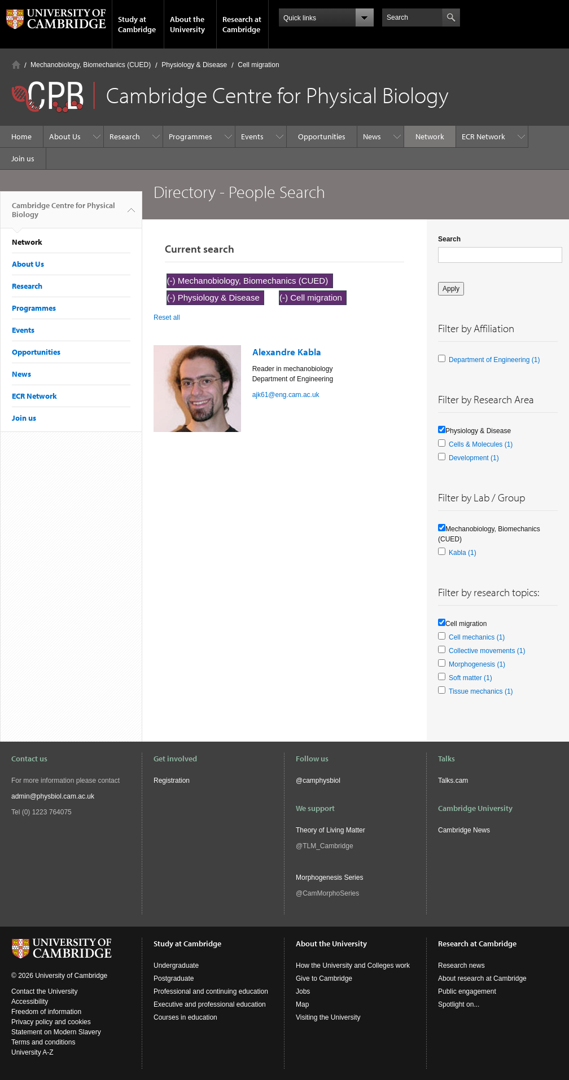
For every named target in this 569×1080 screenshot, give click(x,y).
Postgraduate (174, 978)
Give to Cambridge (324, 978)
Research (125, 136)
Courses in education (185, 1017)
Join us (22, 158)
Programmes (190, 136)
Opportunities (321, 136)
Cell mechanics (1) (477, 637)
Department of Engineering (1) (494, 360)
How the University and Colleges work (353, 965)
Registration (172, 780)
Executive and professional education (210, 1004)
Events (252, 136)
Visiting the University (328, 1017)
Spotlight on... (458, 1004)
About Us (65, 136)
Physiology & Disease (194, 65)
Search (449, 239)
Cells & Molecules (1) (481, 444)
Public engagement (467, 991)
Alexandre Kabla (286, 352)
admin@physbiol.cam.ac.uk (52, 796)
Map (302, 1004)
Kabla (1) (462, 553)
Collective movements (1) (487, 651)
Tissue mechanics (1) (481, 691)
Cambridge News (464, 830)
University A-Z (32, 1052)
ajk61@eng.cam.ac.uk (285, 395)
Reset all (167, 317)
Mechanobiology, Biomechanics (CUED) (90, 65)
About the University (187, 24)
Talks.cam (453, 780)
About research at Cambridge (482, 978)
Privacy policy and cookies (51, 1022)
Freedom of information (46, 1012)
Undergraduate (176, 965)
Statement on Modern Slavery (56, 1032)
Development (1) (474, 458)
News (372, 136)
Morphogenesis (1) (477, 664)
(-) (172, 280)
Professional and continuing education (211, 991)
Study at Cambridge (137, 24)
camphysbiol (321, 780)
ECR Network (483, 136)
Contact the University (44, 991)
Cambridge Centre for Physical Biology (63, 214)
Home (16, 64)
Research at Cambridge (241, 24)
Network (429, 136)
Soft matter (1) (470, 678)
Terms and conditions (43, 1042)
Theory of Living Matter (330, 830)
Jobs (303, 991)
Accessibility (29, 1002)
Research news (461, 965)
